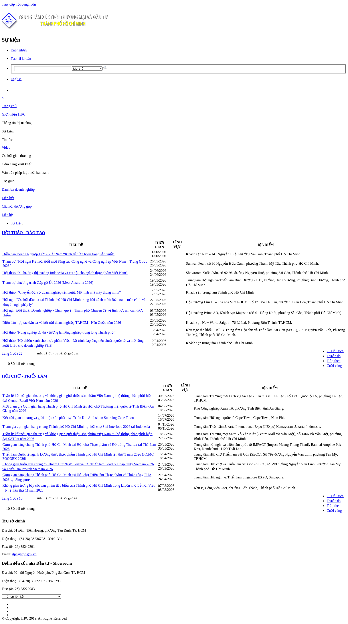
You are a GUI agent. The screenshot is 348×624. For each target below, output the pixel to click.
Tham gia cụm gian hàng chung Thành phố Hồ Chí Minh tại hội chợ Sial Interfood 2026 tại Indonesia (76, 426)
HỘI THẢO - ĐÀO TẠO (23, 232)
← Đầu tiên (335, 351)
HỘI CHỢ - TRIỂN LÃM (24, 376)
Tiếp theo (333, 361)
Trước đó (334, 356)
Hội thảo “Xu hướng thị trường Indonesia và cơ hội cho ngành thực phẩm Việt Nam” (65, 273)
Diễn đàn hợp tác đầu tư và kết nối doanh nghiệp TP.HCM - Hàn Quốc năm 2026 (61, 322)
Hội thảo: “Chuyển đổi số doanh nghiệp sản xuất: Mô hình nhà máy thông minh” (61, 292)
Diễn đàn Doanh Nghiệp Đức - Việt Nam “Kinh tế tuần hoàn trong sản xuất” (58, 254)
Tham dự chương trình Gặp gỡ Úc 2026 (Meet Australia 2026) (47, 282)
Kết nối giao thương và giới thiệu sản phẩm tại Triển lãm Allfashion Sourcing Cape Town (68, 418)
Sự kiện (16, 223)
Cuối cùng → (336, 366)
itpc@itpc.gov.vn (24, 554)
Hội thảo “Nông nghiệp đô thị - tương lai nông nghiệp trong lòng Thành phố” (58, 332)
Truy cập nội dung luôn (19, 4)
